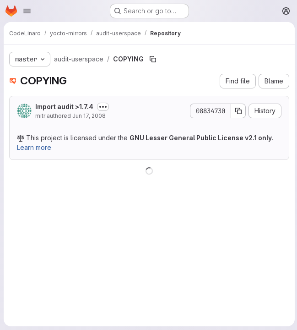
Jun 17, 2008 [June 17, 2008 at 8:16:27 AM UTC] (89, 115)
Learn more (34, 147)
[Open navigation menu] (27, 11)
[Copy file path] (153, 59)
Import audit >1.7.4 (64, 106)
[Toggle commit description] (103, 107)
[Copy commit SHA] (237, 111)
